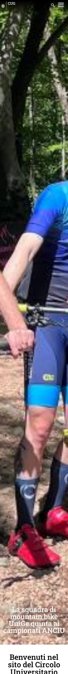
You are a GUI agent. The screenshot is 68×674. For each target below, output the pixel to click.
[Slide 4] (44, 637)
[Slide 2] (31, 637)
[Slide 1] (24, 637)
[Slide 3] (37, 637)
